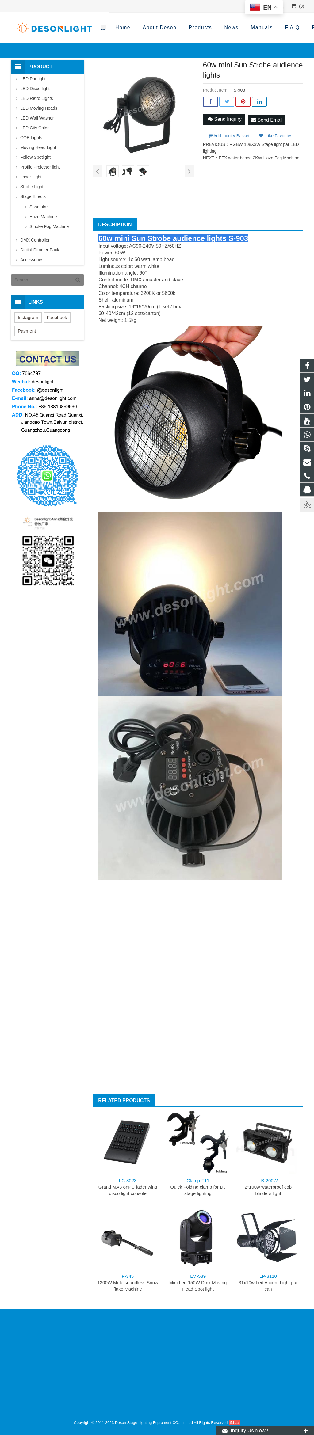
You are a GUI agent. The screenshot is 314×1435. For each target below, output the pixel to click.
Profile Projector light (40, 167)
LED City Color (34, 127)
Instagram (28, 317)
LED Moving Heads (38, 108)
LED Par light (32, 78)
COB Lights (31, 137)
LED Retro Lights (36, 98)
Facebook (57, 317)
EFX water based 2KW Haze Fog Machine (259, 155)
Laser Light (30, 176)
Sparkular (38, 206)
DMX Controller (35, 240)
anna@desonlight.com (269, 28)
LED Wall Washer (37, 118)
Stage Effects (33, 196)
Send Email (266, 118)
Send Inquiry (225, 119)
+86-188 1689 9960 (196, 28)
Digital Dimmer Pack (39, 249)
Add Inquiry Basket (229, 133)
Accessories (31, 259)
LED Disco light (35, 88)
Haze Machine (43, 216)
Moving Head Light (38, 147)
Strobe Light (32, 186)
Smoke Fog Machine (49, 226)
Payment (27, 330)
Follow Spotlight (35, 157)
